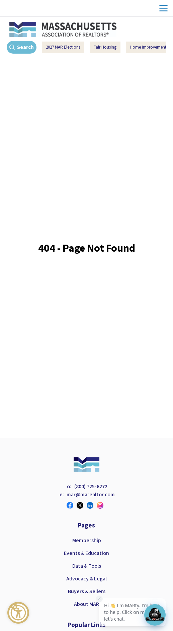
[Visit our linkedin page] (92, 505)
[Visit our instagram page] (102, 505)
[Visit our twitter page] (82, 505)
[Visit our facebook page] (72, 505)
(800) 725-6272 (90, 486)
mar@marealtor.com (91, 494)
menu (163, 8)
